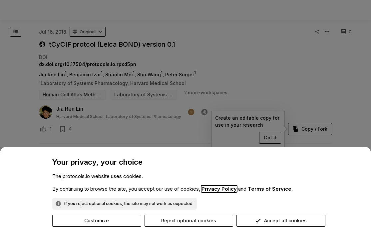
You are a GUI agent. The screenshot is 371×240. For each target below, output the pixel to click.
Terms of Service (269, 189)
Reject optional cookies (188, 220)
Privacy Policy (219, 189)
